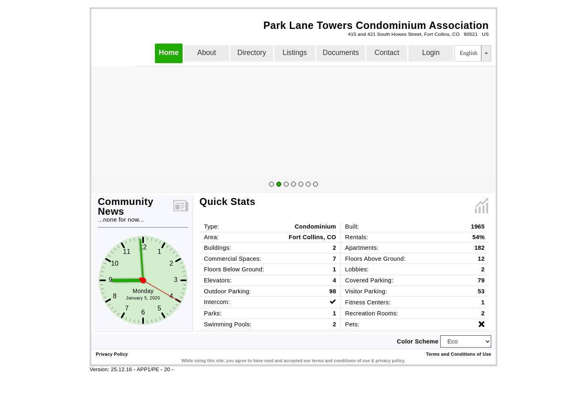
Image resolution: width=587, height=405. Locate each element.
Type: (211, 226)
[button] (486, 53)
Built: (352, 226)
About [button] (206, 52)
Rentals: (356, 237)
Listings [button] (294, 52)
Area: (211, 237)
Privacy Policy (112, 354)
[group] (293, 184)
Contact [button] (387, 52)
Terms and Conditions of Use (458, 354)
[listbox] (473, 53)
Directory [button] (251, 52)
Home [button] (169, 52)
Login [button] (430, 52)
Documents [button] (341, 52)
